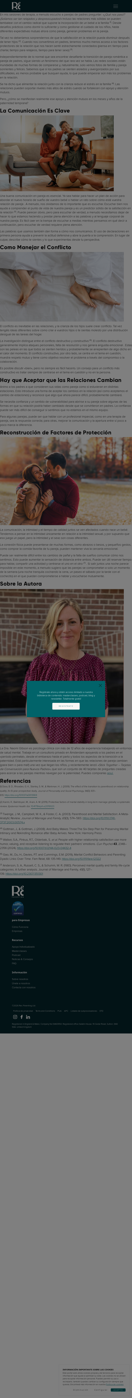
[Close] (100, 685)
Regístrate (66, 706)
